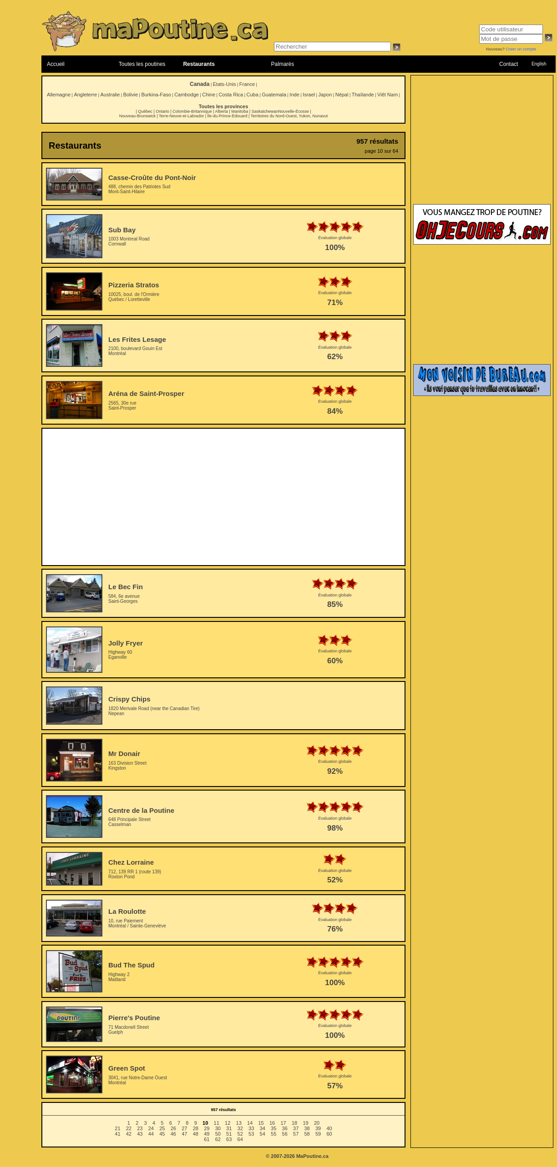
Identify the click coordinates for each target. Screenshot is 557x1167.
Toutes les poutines (142, 64)
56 (285, 1134)
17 (283, 1123)
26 (173, 1128)
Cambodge (186, 94)
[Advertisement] (223, 497)
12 (227, 1123)
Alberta (221, 111)
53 (251, 1134)
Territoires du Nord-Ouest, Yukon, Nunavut (289, 116)
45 (162, 1134)
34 (262, 1128)
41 (117, 1134)
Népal (342, 94)
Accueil (56, 64)
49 (206, 1134)
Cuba (252, 94)
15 (260, 1123)
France (247, 84)
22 (129, 1128)
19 (305, 1123)
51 (229, 1134)
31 (229, 1128)
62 (218, 1139)
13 (239, 1123)
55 (273, 1134)
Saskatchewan (265, 111)
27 (184, 1128)
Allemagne (59, 94)
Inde (294, 94)
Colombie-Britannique (192, 111)
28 (195, 1128)
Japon (325, 94)
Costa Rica (230, 94)
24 (151, 1128)
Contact (508, 64)
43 (139, 1134)
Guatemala (274, 94)
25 (162, 1128)
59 (318, 1134)
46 (173, 1134)
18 (294, 1123)
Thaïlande (363, 94)
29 (206, 1128)
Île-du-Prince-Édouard (227, 116)
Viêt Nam (387, 94)
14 (250, 1123)
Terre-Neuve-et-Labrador (181, 116)
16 (272, 1123)
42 (129, 1134)
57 (296, 1134)
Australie (110, 94)
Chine (208, 94)
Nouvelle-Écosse (293, 111)
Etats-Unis (224, 84)
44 (151, 1134)
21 (117, 1128)
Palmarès (282, 64)
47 (184, 1134)
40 (329, 1128)
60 (329, 1134)
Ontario (162, 111)
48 (195, 1134)
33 (251, 1128)
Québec (145, 111)
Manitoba (239, 111)
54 (262, 1134)
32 (240, 1128)
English (539, 63)
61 (206, 1139)
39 (318, 1128)
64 (240, 1139)
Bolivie (130, 94)
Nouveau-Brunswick (137, 116)
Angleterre (85, 94)
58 (307, 1134)
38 (307, 1128)
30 (218, 1128)
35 (273, 1128)
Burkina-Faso (156, 94)
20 (316, 1123)
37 (296, 1128)
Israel (309, 94)
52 (240, 1134)
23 (139, 1128)
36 (285, 1128)
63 (229, 1139)
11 (216, 1123)
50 (218, 1134)
